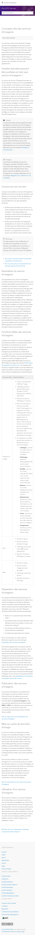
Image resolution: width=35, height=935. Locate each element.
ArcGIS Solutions (7, 890)
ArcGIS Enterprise (10, 3)
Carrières (5, 906)
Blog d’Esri (5, 909)
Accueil (4, 852)
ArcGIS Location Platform (9, 884)
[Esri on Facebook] (6, 924)
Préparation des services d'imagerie (14, 642)
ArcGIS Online (6, 876)
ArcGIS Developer (7, 887)
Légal (22, 931)
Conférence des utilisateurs (10, 911)
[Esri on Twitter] (3, 924)
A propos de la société (9, 903)
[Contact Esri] (11, 924)
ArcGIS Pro (5, 879)
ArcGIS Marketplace (8, 893)
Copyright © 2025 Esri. (8, 929)
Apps (3, 866)
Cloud (4, 863)
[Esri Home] (5, 918)
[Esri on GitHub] (9, 924)
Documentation (6, 869)
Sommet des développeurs (10, 914)
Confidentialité (6, 931)
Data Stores (5, 860)
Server (4, 857)
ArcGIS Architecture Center (10, 896)
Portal (3, 855)
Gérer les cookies (16, 931)
